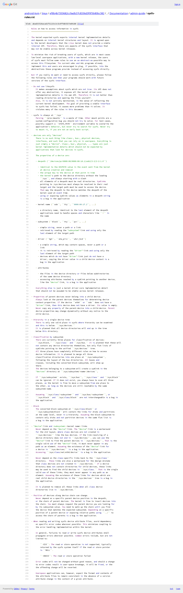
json (178, 588)
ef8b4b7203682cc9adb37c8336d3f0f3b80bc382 (77, 13)
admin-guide (137, 13)
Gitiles (16, 588)
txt (171, 588)
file (80, 24)
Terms (31, 588)
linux (44, 13)
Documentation (118, 13)
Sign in (177, 4)
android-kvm (32, 13)
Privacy (24, 588)
